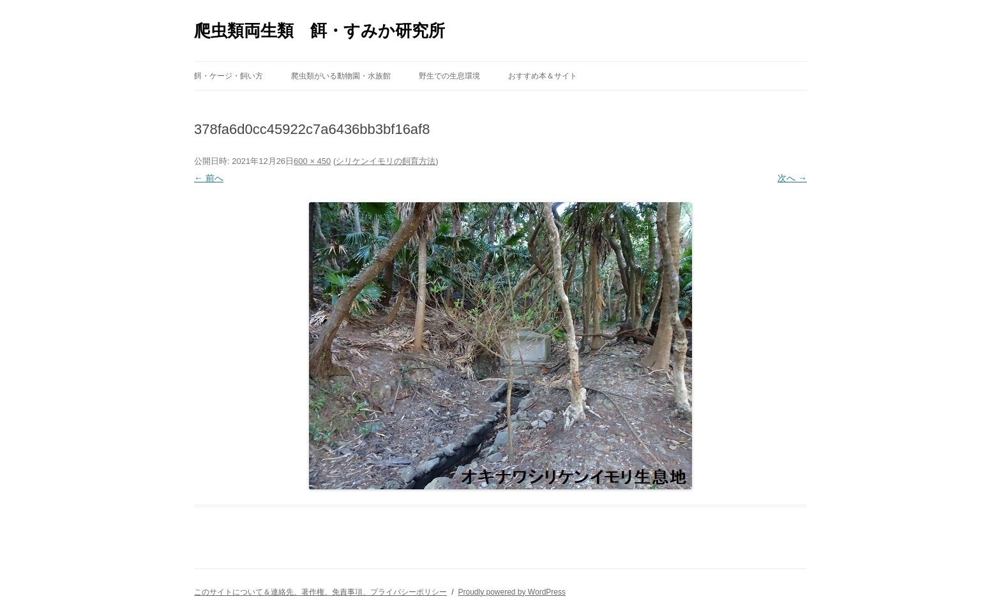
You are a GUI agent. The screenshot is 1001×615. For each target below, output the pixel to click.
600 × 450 (312, 161)
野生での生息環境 (449, 75)
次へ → (792, 178)
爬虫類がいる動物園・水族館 (341, 75)
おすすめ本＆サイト (542, 75)
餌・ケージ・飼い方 (228, 75)
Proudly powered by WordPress (512, 592)
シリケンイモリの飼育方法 (385, 161)
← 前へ (208, 178)
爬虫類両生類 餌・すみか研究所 (319, 30)
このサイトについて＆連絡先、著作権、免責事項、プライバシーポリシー (320, 592)
